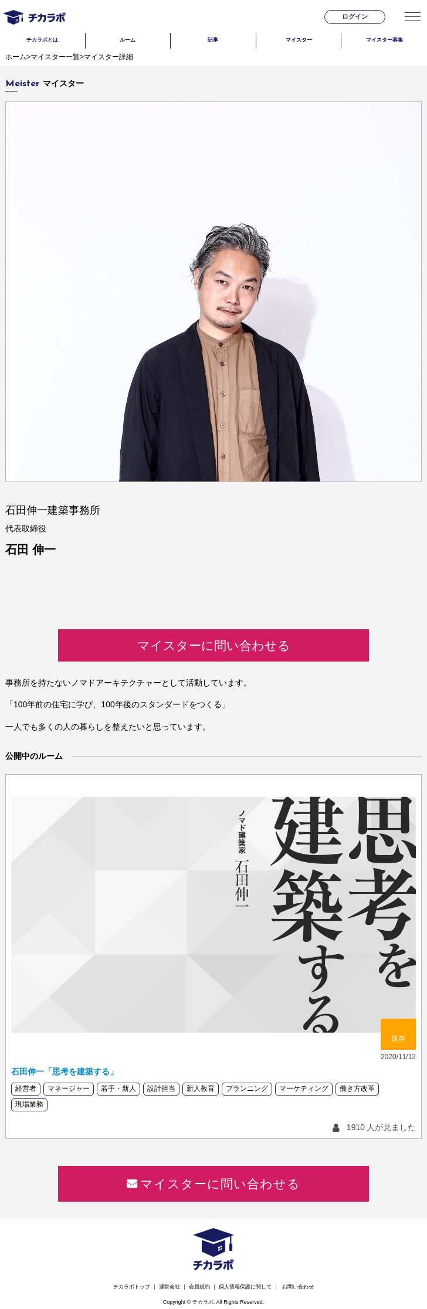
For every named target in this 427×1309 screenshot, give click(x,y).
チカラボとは (42, 40)
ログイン (355, 16)
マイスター (299, 40)
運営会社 (169, 1287)
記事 (213, 40)
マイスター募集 (384, 40)
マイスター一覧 (55, 57)
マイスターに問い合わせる (213, 645)
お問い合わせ (298, 1287)
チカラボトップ (131, 1287)
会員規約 (199, 1287)
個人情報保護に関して (245, 1287)
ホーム (15, 57)
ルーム (127, 40)
